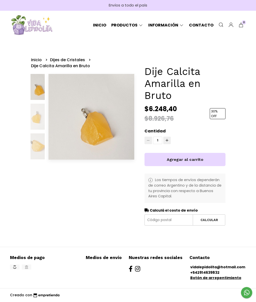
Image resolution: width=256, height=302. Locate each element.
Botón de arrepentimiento (215, 277)
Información (166, 25)
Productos (127, 25)
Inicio (99, 25)
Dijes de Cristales (68, 60)
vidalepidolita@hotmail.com (217, 267)
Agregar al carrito (185, 159)
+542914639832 (205, 272)
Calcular (209, 220)
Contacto (201, 25)
